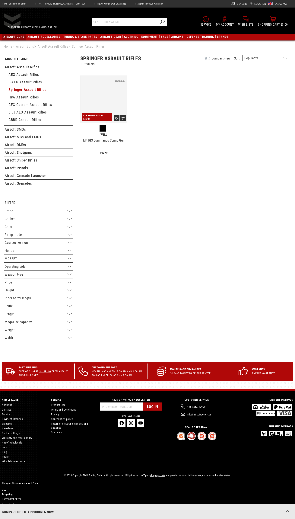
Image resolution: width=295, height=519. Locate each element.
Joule (38, 306)
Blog (4, 452)
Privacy (55, 414)
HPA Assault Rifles (23, 97)
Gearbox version (38, 242)
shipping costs (157, 475)
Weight (38, 330)
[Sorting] (266, 58)
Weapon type (38, 274)
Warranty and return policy (17, 438)
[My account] (225, 22)
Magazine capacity (38, 322)
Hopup (38, 250)
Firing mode (38, 234)
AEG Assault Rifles (23, 74)
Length (38, 314)
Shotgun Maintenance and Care (20, 483)
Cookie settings (11, 433)
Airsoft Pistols (16, 167)
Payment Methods (12, 419)
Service (6, 414)
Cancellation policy (62, 419)
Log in (152, 406)
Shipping (45, 371)
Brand (38, 211)
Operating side (38, 266)
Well (103, 134)
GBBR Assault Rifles (24, 119)
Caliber (38, 218)
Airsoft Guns (17, 59)
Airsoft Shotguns (18, 152)
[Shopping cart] (273, 22)
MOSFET (38, 258)
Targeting (7, 494)
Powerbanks (9, 504)
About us (7, 405)
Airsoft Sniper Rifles (21, 160)
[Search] (165, 23)
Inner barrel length (38, 298)
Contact (6, 409)
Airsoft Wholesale (12, 442)
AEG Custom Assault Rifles (30, 104)
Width (38, 337)
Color (38, 226)
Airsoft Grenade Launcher (25, 175)
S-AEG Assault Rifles (25, 82)
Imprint (6, 456)
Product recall (59, 405)
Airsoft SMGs (15, 129)
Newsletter (8, 428)
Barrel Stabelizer (11, 499)
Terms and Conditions (63, 409)
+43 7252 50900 (196, 406)
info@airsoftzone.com (199, 414)
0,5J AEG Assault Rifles (27, 112)
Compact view (220, 58)
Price (38, 282)
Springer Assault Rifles (27, 89)
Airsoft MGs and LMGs (23, 136)
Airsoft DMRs (15, 144)
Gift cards (56, 432)
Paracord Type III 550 (14, 509)
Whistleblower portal (14, 461)
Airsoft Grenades (18, 183)
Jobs (5, 447)
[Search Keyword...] (128, 23)
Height (38, 290)
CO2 (4, 489)
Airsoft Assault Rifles (22, 66)
